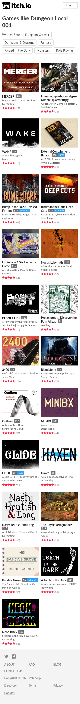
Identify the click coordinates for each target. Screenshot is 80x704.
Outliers (7, 421)
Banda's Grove (11, 580)
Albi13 (44, 535)
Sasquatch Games (12, 480)
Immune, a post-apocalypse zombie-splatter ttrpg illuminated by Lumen (59, 99)
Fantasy (46, 42)
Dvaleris (6, 273)
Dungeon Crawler (37, 35)
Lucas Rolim (48, 428)
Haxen (45, 473)
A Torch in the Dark (53, 580)
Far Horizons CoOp (13, 428)
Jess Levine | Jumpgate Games (19, 325)
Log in (70, 5)
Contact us (13, 671)
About (9, 664)
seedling (45, 325)
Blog (57, 664)
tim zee (6, 159)
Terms (32, 685)
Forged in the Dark (17, 50)
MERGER (8, 96)
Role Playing (64, 50)
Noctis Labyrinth (52, 262)
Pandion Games (11, 587)
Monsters (43, 50)
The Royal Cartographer (56, 525)
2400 (5, 369)
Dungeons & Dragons (19, 42)
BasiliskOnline (49, 107)
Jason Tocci (8, 377)
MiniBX (46, 421)
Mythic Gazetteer (50, 162)
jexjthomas (8, 218)
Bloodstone (48, 369)
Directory (10, 685)
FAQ (32, 664)
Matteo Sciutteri (50, 377)
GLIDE (6, 473)
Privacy (58, 685)
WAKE (6, 151)
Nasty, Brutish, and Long (18, 525)
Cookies (9, 693)
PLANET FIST (11, 318)
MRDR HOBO (49, 269)
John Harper (48, 218)
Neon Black (9, 632)
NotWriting (8, 103)
